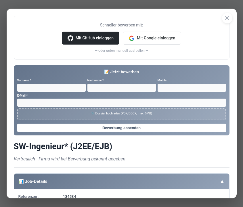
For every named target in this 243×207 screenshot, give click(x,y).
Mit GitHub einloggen (91, 38)
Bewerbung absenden (121, 128)
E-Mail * (22, 95)
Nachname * (95, 80)
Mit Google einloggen (152, 38)
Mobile (162, 80)
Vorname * (24, 80)
